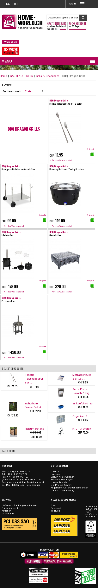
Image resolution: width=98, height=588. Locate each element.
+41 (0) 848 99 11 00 (17, 474)
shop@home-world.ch (19, 471)
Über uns (56, 471)
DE (8, 4)
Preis (28, 91)
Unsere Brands (59, 482)
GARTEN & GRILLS (21, 76)
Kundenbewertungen (62, 479)
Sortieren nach (12, 91)
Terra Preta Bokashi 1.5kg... (82, 391)
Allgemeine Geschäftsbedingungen (69, 487)
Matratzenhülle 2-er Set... (81, 377)
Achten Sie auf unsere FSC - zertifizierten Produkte (91, 512)
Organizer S (79, 416)
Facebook (56, 508)
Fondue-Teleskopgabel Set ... (34, 379)
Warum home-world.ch (62, 477)
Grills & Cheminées (47, 76)
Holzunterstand (34, 429)
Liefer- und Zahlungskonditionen (19, 505)
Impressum (56, 474)
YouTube (55, 511)
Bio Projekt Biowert (61, 485)
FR (14, 4)
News (54, 505)
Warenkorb (10, 42)
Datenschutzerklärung (62, 490)
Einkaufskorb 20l (83, 404)
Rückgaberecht (10, 508)
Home (3, 76)
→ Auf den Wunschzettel (60, 160)
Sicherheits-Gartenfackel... (34, 405)
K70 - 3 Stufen (81, 429)
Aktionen (6, 511)
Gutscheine (8, 513)
